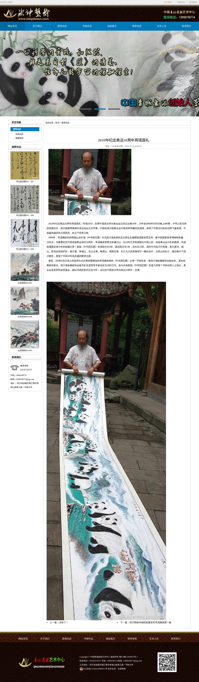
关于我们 (168, 2)
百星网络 (122, 669)
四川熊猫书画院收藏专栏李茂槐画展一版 (150, 622)
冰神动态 (19, 134)
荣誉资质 (136, 26)
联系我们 (193, 2)
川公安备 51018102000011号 (93, 668)
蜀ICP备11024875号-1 (128, 657)
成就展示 (112, 26)
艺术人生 (161, 26)
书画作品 (181, 2)
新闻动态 (62, 26)
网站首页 (12, 26)
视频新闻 (19, 138)
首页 (57, 123)
